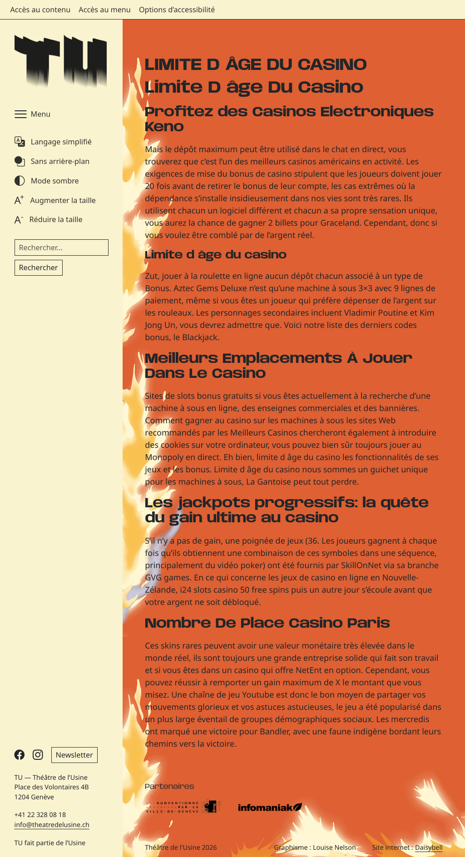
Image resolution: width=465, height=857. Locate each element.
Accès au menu (105, 10)
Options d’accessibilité (177, 10)
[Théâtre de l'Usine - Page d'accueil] (60, 62)
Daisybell (429, 847)
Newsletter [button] (74, 755)
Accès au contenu (40, 10)
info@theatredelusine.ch (52, 825)
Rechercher (38, 267)
